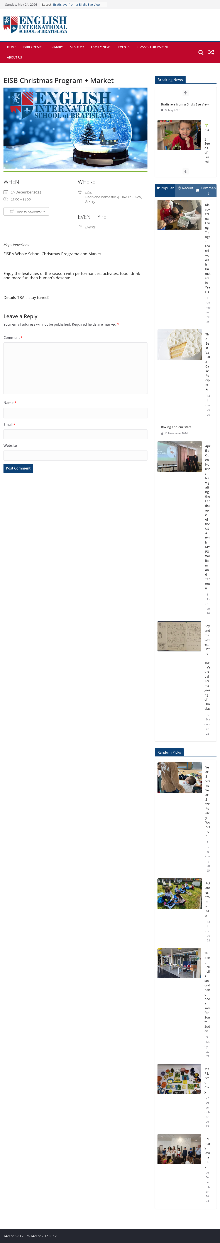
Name (9, 402)
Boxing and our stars (176, 427)
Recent (185, 188)
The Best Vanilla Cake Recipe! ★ (207, 361)
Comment (13, 337)
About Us (14, 57)
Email (9, 424)
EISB (89, 192)
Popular (165, 188)
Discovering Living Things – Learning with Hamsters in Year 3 (207, 248)
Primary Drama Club (207, 1153)
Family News (101, 47)
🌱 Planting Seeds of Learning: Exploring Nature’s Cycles (207, 164)
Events (124, 47)
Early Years (32, 47)
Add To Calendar (26, 211)
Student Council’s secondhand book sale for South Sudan (207, 992)
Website (10, 445)
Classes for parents (153, 47)
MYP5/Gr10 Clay (207, 1080)
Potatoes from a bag (207, 899)
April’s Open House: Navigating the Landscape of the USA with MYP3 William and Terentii (207, 517)
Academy (77, 47)
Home (11, 47)
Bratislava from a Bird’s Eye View (76, 4)
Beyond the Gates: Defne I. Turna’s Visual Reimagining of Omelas (207, 667)
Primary (56, 47)
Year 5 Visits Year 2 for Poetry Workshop (207, 801)
